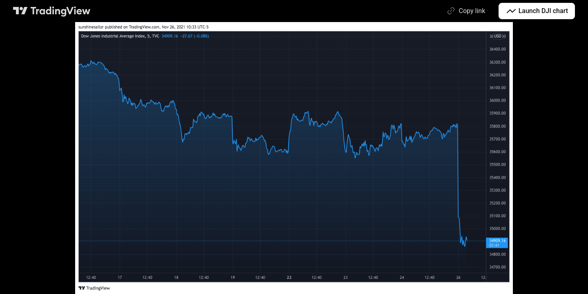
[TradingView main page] (52, 11)
